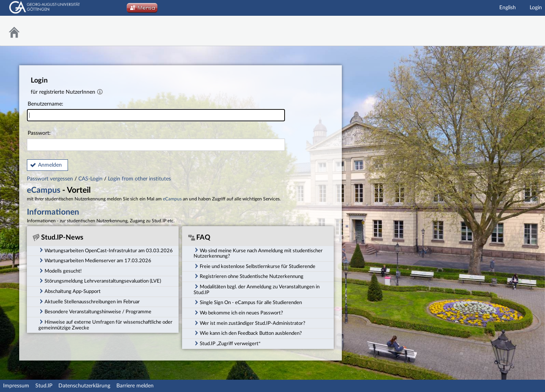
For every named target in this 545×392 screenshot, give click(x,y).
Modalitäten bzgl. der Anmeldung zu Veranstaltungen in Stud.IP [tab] (257, 289)
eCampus (43, 190)
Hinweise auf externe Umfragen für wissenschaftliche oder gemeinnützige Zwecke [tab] (105, 325)
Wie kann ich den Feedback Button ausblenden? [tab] (248, 333)
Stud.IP (43, 386)
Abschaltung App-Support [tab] (69, 291)
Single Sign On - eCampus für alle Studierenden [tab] (248, 302)
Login (536, 7)
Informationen (53, 212)
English (507, 7)
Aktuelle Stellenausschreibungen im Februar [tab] (89, 301)
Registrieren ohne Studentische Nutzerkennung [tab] (248, 276)
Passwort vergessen (51, 179)
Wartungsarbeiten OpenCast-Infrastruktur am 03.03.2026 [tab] (105, 250)
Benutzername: (156, 111)
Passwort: (156, 141)
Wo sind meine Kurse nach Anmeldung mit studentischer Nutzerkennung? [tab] (258, 253)
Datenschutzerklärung (84, 386)
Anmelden (50, 165)
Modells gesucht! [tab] (60, 271)
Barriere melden (135, 386)
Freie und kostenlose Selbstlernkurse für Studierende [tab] (254, 266)
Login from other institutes (139, 179)
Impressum (16, 386)
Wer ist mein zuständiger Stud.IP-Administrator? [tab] (249, 323)
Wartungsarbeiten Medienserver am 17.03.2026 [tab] (94, 260)
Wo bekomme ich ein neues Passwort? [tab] (238, 312)
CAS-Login (90, 179)
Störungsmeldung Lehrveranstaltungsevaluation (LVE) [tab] (99, 281)
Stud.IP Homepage (520, 30)
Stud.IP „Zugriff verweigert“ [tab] (227, 343)
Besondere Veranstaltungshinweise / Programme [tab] (94, 311)
